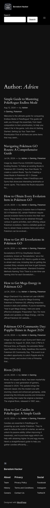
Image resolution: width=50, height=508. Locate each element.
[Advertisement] (25, 53)
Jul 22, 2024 (9, 418)
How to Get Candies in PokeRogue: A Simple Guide (22, 411)
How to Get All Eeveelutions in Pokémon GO (24, 241)
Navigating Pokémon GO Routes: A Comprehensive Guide (21, 149)
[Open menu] (44, 17)
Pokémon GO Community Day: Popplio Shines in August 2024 (25, 328)
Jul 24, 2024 (9, 158)
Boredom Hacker (20, 6)
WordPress (21, 502)
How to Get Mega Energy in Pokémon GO (22, 285)
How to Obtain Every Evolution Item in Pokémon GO (24, 198)
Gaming (9, 111)
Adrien (25, 107)
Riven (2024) (12, 370)
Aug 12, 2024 (10, 107)
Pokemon (18, 111)
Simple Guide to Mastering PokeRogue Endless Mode (21, 101)
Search (7, 15)
